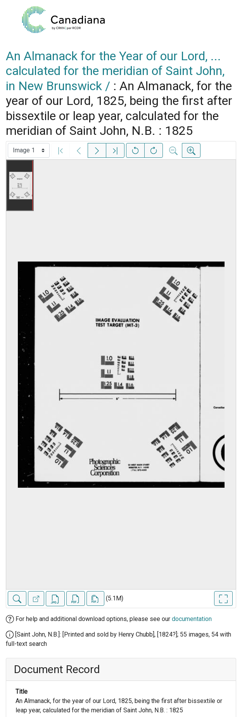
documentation (192, 619)
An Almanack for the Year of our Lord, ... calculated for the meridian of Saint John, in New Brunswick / (115, 71)
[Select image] (29, 150)
